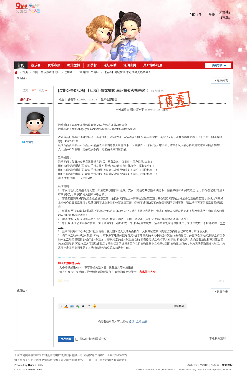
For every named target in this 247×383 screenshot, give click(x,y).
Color (66, 306)
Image (72, 306)
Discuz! (32, 365)
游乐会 (35, 65)
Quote (83, 306)
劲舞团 (68, 72)
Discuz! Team (35, 369)
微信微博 (73, 65)
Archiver (192, 365)
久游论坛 (16, 72)
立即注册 (195, 15)
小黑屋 (215, 365)
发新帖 (21, 78)
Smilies (94, 306)
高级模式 (179, 306)
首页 (21, 65)
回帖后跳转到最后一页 (91, 338)
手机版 (204, 365)
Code (89, 306)
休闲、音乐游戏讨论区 (46, 72)
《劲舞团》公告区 (88, 72)
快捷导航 (217, 65)
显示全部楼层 (109, 99)
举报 (221, 281)
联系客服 (54, 65)
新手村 (92, 65)
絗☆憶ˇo (25, 99)
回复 (66, 281)
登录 (212, 15)
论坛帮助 (110, 65)
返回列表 (222, 80)
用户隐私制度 (152, 65)
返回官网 (130, 65)
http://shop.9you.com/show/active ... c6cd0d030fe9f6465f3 (104, 128)
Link (77, 306)
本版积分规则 (217, 338)
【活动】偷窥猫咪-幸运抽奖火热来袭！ (127, 72)
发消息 (29, 142)
